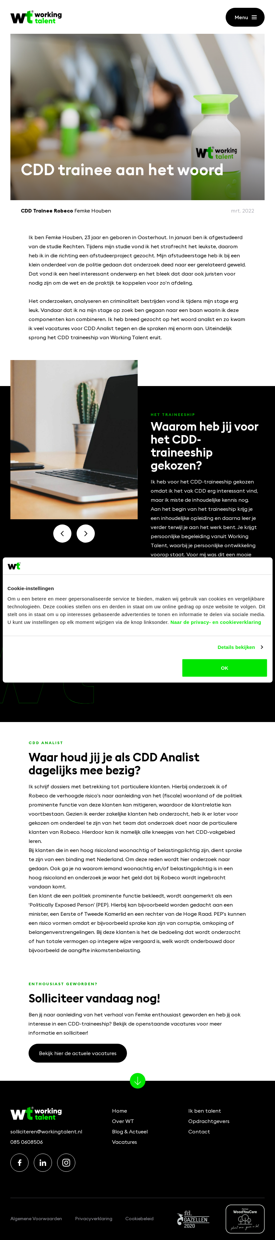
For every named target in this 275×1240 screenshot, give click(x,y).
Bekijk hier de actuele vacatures (78, 1053)
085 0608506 (26, 1142)
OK (224, 667)
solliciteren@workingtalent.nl (46, 1131)
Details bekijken (236, 647)
